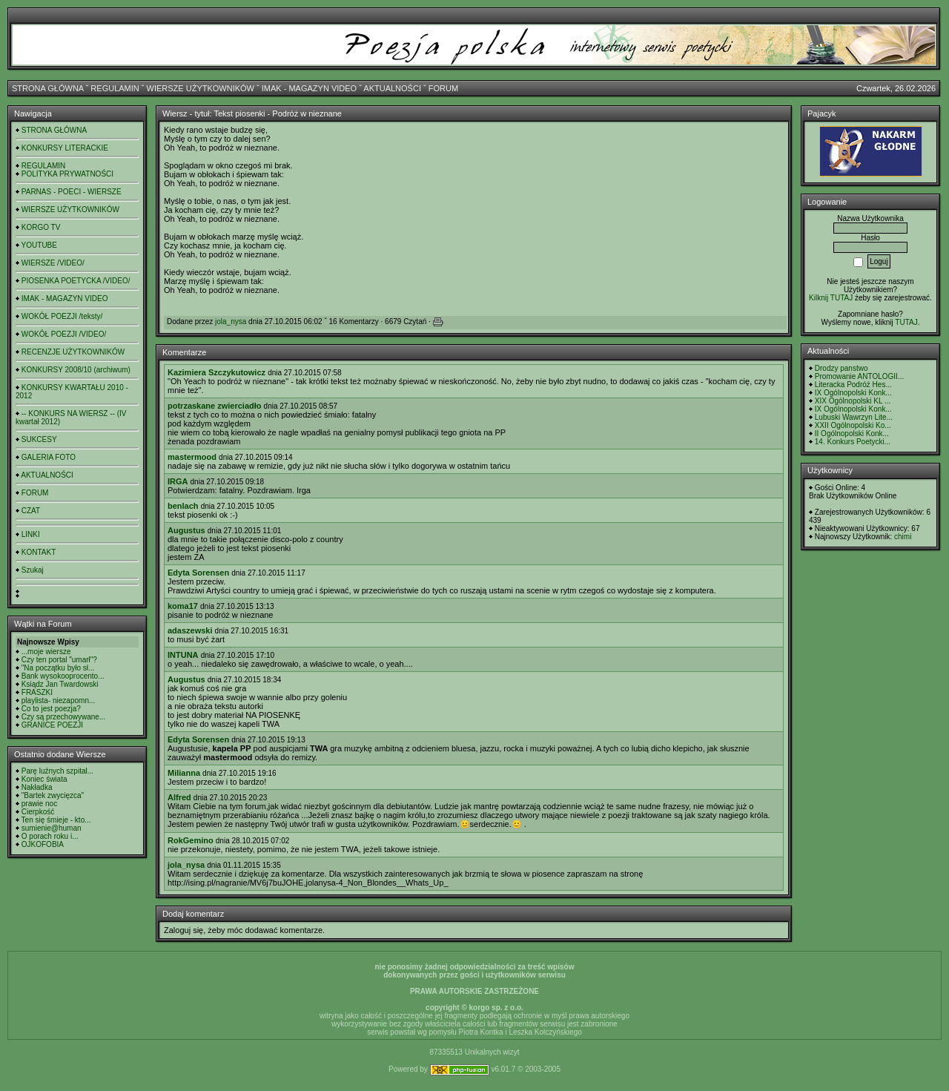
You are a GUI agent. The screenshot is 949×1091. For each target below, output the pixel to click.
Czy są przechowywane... (63, 717)
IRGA (178, 481)
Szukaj (33, 570)
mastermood (192, 456)
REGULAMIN (114, 88)
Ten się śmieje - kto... (56, 820)
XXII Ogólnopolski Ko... (853, 425)
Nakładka (37, 787)
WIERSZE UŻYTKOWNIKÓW (200, 88)
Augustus (186, 530)
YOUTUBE (39, 245)
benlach (183, 505)
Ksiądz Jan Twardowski (60, 684)
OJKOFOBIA (43, 844)
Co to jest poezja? (51, 709)
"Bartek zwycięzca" (53, 795)
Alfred (179, 797)
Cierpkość (38, 812)
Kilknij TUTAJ (831, 298)
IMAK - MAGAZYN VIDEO (309, 88)
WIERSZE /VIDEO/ (53, 263)
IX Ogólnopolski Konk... (853, 393)
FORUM (443, 88)
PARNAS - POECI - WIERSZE (72, 192)
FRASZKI (37, 692)
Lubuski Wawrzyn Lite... (854, 417)
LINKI (31, 534)
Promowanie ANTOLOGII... (859, 376)
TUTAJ (906, 322)
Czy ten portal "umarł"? (59, 660)
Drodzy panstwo (841, 368)
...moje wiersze (46, 651)
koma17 (183, 605)
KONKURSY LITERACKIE (65, 148)
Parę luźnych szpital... (57, 771)
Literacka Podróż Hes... (853, 384)
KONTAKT (39, 552)
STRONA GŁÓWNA (48, 88)
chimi (902, 537)
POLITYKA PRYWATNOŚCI (67, 174)
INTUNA (183, 654)
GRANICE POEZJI (52, 725)
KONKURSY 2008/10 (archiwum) (76, 370)
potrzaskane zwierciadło (215, 405)
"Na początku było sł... (58, 668)
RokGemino (191, 840)
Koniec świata (44, 779)
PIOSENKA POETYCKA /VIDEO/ (76, 281)
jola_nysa (230, 321)
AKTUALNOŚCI (392, 88)
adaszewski (190, 630)
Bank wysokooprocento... (63, 676)
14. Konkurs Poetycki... (852, 442)
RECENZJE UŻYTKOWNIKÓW (73, 352)
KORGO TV (41, 227)
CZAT (31, 511)
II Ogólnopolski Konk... (852, 433)
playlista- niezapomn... (59, 700)
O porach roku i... (50, 836)
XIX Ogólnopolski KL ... (852, 401)
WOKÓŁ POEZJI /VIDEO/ (64, 334)
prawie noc (39, 804)
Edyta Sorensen (198, 572)
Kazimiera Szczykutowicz (216, 372)
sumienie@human (52, 828)
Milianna (184, 772)
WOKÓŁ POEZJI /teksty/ (62, 316)
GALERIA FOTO (49, 457)
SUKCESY (39, 439)
